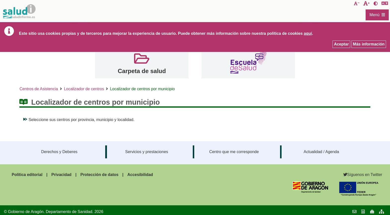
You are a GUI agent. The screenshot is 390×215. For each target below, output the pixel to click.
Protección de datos (99, 174)
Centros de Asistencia (38, 89)
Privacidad (61, 174)
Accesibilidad (140, 174)
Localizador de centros (84, 89)
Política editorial (27, 174)
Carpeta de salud (142, 71)
